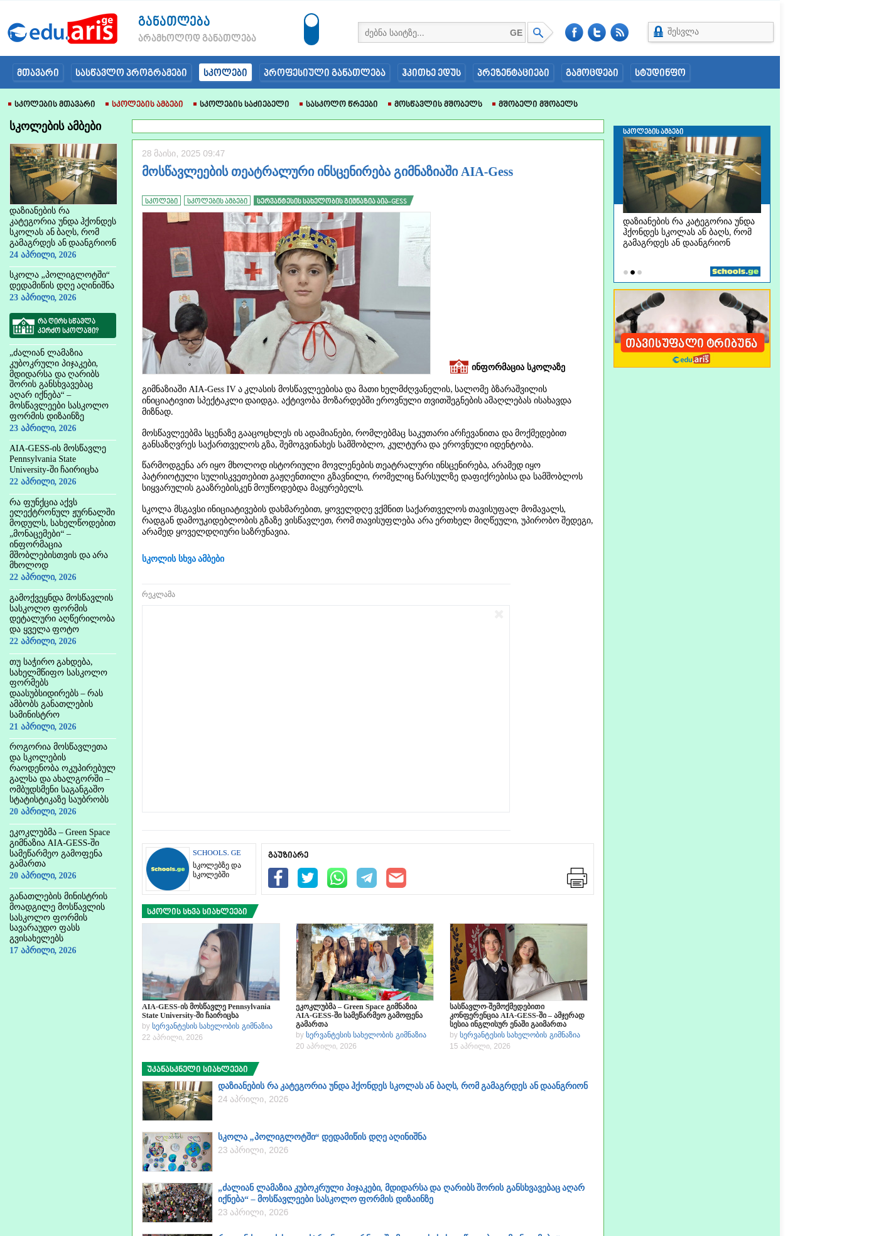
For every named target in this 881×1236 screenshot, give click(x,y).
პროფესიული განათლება (325, 73)
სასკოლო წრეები (339, 105)
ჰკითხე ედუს (431, 73)
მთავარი (38, 73)
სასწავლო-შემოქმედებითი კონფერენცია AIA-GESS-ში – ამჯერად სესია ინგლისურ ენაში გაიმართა (517, 1015)
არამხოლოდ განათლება (178, 39)
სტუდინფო (660, 73)
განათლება (174, 22)
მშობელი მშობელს (535, 105)
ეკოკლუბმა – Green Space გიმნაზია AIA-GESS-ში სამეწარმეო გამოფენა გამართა (359, 1015)
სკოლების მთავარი (51, 105)
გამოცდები (592, 73)
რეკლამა (158, 594)
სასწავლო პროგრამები (131, 73)
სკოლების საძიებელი (241, 105)
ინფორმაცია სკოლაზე (507, 368)
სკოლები (225, 73)
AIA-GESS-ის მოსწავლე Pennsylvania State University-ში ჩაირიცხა (206, 1011)
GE (516, 33)
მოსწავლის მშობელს (435, 105)
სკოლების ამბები (144, 105)
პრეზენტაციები (513, 73)
